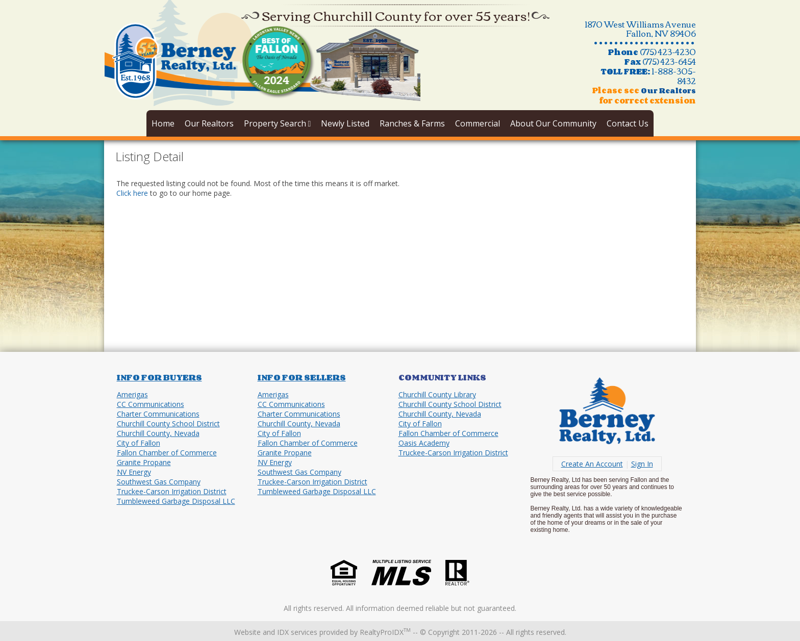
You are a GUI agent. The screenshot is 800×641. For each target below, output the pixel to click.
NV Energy (134, 472)
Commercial (477, 123)
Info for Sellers (302, 377)
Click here (132, 193)
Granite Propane (144, 462)
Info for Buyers (159, 377)
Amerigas (132, 394)
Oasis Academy (423, 443)
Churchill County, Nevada (158, 433)
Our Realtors (209, 123)
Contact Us (627, 123)
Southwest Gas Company (159, 481)
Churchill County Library (437, 394)
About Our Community (553, 123)
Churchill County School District (168, 423)
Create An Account (592, 464)
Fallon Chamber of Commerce (167, 452)
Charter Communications (158, 414)
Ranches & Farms (412, 123)
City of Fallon (138, 443)
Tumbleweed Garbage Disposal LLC (176, 501)
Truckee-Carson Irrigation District (172, 491)
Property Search (277, 123)
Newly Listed (345, 123)
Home (163, 123)
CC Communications (150, 404)
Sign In (642, 464)
